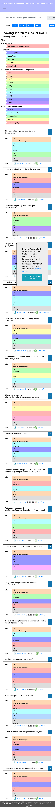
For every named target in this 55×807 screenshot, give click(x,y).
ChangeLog (47, 802)
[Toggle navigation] (5, 8)
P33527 (30, 25)
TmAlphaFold (27, 3)
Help (52, 25)
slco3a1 (23, 25)
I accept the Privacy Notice (32, 277)
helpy (38, 25)
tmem (15, 25)
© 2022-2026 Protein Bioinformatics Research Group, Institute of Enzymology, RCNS (26, 805)
